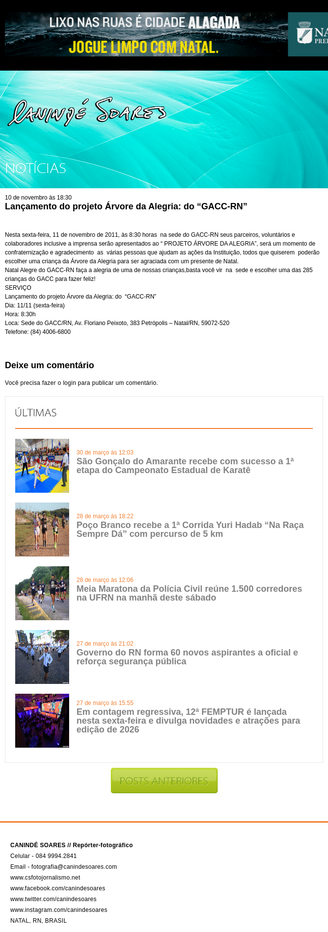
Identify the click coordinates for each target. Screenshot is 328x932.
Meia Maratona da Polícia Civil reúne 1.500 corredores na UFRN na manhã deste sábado (189, 593)
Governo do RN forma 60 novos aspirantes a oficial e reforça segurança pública (187, 657)
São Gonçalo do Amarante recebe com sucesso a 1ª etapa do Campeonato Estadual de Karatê (185, 465)
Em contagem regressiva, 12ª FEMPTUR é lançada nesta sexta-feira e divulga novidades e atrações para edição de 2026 (188, 720)
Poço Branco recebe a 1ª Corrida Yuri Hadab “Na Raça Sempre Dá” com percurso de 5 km (190, 529)
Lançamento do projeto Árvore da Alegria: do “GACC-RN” (126, 206)
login (69, 382)
